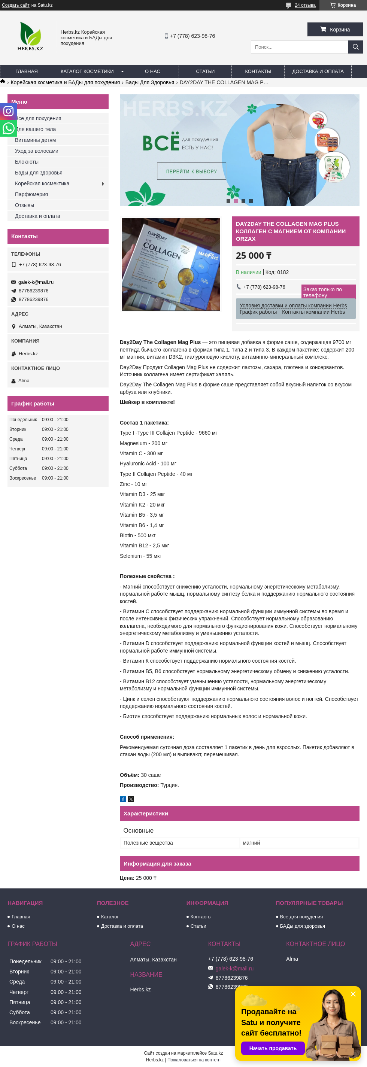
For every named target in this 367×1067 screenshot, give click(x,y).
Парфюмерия (31, 194)
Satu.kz (215, 1053)
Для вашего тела (35, 129)
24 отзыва (305, 5)
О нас (152, 71)
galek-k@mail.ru (36, 282)
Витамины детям (35, 140)
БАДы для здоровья (302, 926)
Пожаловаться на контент (194, 1060)
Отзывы (24, 205)
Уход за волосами (36, 151)
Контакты (258, 71)
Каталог (110, 916)
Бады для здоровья (39, 173)
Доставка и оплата (317, 71)
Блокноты (27, 162)
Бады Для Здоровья (150, 82)
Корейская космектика (42, 183)
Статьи (205, 71)
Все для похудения (38, 118)
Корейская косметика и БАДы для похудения (65, 82)
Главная (26, 71)
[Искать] (355, 47)
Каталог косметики (87, 71)
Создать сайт (16, 5)
